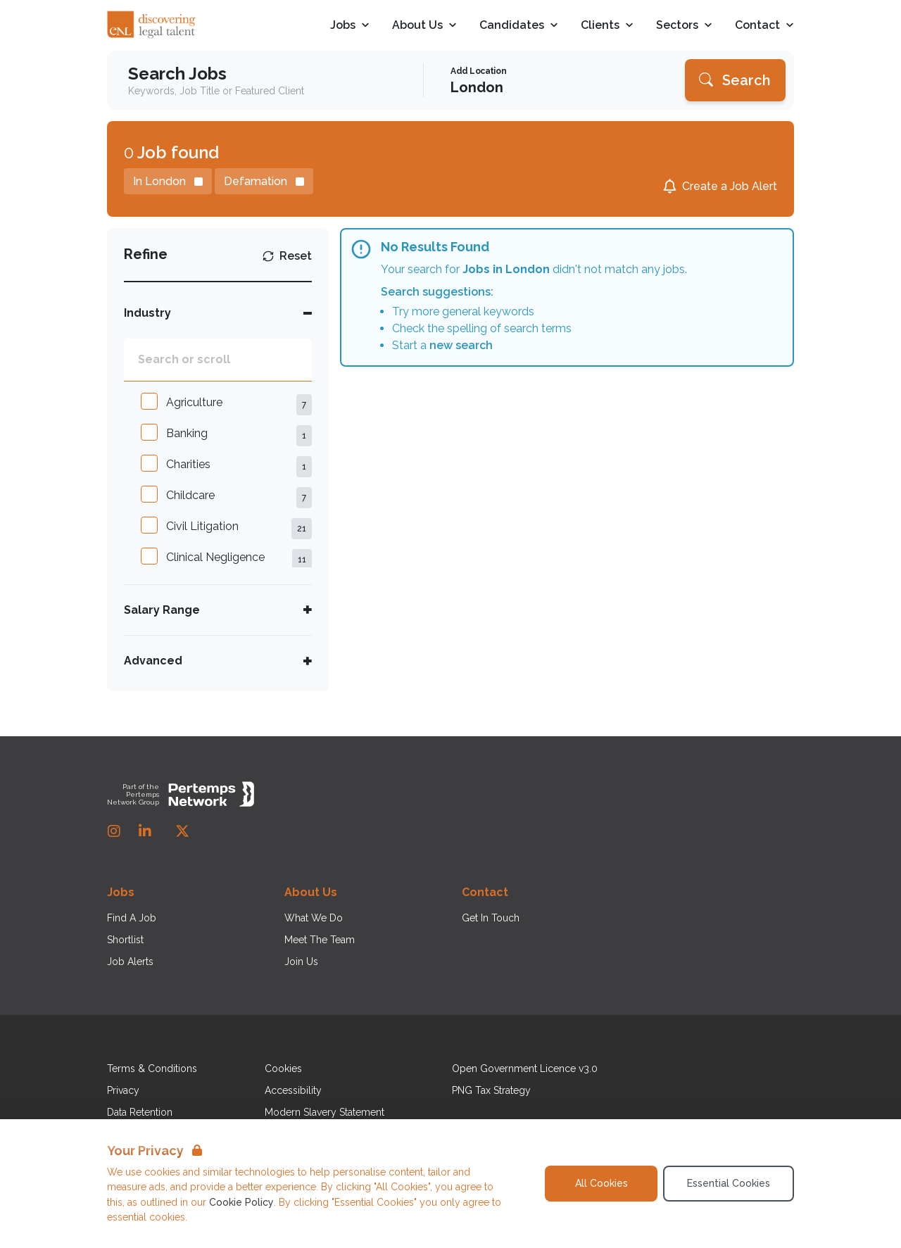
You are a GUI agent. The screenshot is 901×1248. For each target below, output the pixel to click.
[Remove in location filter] (168, 181)
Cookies (283, 1068)
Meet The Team (319, 939)
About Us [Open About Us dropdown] (424, 25)
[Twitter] (182, 831)
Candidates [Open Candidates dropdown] (518, 25)
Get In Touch (490, 918)
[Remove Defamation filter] (264, 181)
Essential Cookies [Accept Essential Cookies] (728, 1183)
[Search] (735, 80)
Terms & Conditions (152, 1068)
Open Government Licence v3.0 (525, 1068)
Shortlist (125, 939)
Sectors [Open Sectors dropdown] (684, 25)
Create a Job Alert (729, 186)
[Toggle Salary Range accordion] (218, 610)
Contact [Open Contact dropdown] (764, 25)
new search (461, 345)
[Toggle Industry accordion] (218, 313)
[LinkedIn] (145, 831)
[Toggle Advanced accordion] (218, 661)
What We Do (313, 918)
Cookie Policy (241, 1202)
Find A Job (131, 918)
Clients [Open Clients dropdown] (607, 25)
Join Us (301, 961)
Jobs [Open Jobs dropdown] (350, 25)
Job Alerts (130, 961)
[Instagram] (114, 831)
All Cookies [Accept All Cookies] (601, 1183)
